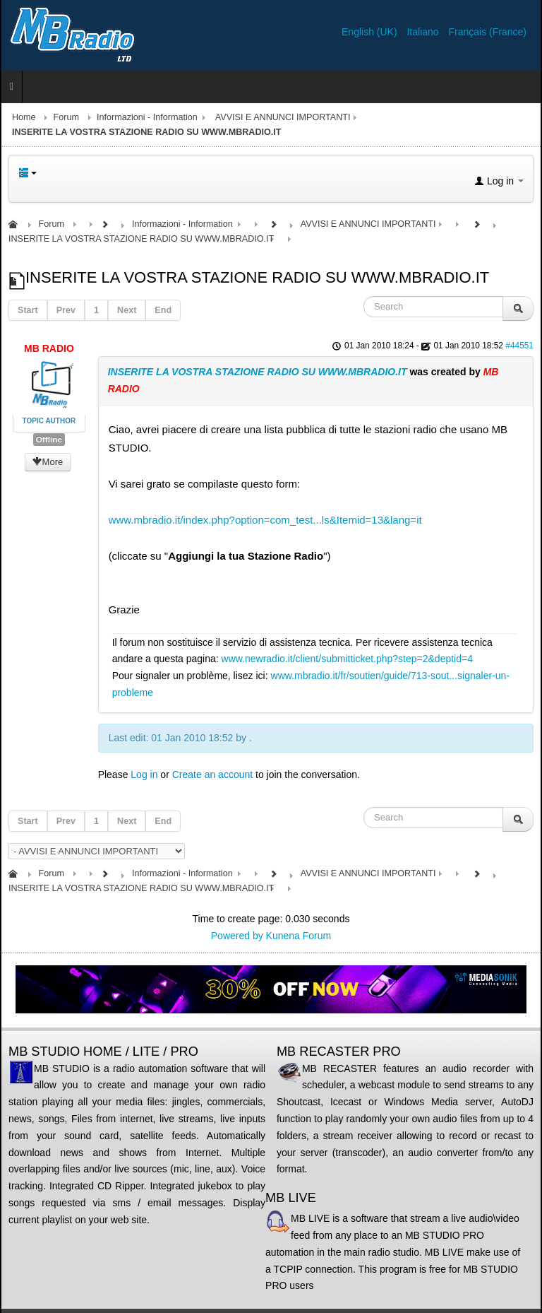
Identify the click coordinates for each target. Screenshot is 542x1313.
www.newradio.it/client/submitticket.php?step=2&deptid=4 (347, 658)
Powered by (237, 935)
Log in (144, 774)
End (163, 310)
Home (24, 117)
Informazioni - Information (147, 117)
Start (28, 310)
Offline (49, 439)
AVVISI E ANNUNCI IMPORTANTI (283, 117)
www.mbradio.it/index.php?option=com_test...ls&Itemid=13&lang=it (265, 520)
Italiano (423, 31)
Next (126, 310)
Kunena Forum (299, 935)
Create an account (212, 774)
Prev (66, 310)
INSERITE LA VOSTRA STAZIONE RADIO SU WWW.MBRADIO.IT (257, 371)
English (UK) (370, 31)
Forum (66, 117)
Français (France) (487, 31)
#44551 (519, 346)
